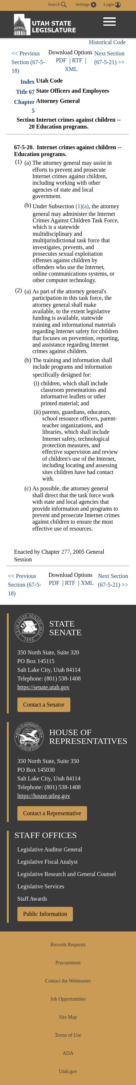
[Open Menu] (109, 21)
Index (27, 82)
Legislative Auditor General (49, 849)
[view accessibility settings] (86, 5)
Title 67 (25, 92)
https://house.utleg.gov (43, 796)
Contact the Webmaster (68, 981)
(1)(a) (81, 206)
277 (65, 552)
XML (71, 69)
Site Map (68, 1017)
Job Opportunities (68, 999)
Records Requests (68, 944)
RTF (77, 60)
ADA (68, 1053)
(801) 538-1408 (63, 678)
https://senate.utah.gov (43, 687)
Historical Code (107, 42)
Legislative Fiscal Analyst (47, 862)
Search (57, 5)
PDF (61, 60)
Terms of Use (68, 1035)
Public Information (45, 914)
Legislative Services (40, 886)
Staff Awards (32, 899)
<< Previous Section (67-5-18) (28, 62)
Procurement (68, 962)
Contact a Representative (52, 813)
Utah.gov (68, 1071)
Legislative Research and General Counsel (66, 874)
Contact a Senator (44, 704)
